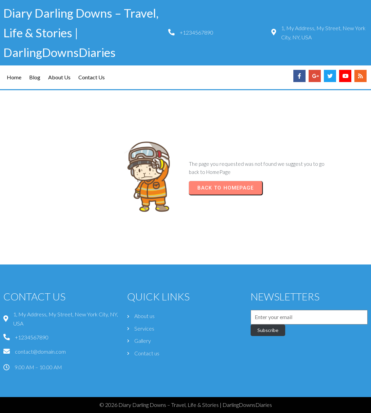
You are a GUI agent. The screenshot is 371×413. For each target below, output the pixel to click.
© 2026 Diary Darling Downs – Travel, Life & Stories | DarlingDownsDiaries (185, 404)
